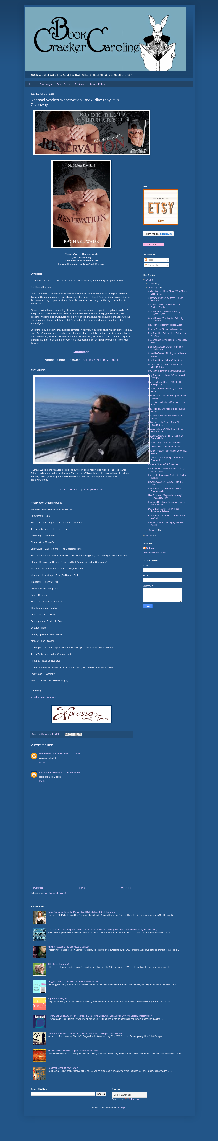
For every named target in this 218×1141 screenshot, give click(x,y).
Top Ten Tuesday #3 (57, 998)
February (153, 287)
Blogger (121, 1107)
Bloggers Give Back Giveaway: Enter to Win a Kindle (73, 981)
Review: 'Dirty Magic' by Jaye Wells (165, 442)
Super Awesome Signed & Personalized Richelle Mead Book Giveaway (81, 912)
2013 (148, 535)
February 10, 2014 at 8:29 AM (66, 772)
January (153, 530)
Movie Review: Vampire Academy (164, 446)
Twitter (85, 489)
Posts (149, 260)
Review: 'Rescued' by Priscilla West (165, 325)
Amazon (113, 360)
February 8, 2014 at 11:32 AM (66, 754)
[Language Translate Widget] (129, 1095)
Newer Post (37, 888)
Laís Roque (45, 772)
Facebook (75, 489)
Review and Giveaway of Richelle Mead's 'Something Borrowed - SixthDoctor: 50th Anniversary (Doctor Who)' (100, 1016)
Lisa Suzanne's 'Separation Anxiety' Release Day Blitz (165, 496)
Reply (42, 762)
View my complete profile (155, 552)
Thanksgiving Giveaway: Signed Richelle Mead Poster (73, 1050)
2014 (148, 280)
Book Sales (63, 84)
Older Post (126, 888)
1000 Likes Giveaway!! (58, 964)
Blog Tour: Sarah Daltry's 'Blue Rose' (165, 360)
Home (31, 84)
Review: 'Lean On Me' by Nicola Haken (166, 329)
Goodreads (80, 352)
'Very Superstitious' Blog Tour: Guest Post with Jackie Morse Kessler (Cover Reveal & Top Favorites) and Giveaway (102, 929)
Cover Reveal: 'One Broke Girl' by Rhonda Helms (164, 312)
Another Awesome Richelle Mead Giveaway (68, 947)
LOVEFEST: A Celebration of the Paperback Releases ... (163, 510)
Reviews (79, 84)
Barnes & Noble (93, 360)
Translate (132, 1099)
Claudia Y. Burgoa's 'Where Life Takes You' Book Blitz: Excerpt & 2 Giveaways (85, 1033)
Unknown (151, 548)
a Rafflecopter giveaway (43, 697)
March (152, 283)
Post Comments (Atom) (55, 893)
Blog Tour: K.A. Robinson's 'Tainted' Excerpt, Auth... (165, 489)
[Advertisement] (81, 860)
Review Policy (97, 84)
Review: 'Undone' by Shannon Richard (166, 371)
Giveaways (46, 84)
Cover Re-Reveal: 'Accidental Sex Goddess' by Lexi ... (164, 306)
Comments (151, 265)
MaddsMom (45, 754)
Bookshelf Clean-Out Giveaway (163, 464)
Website (64, 489)
